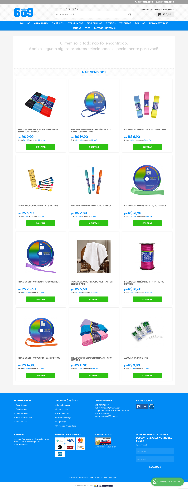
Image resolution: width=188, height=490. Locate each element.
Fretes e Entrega (63, 417)
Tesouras (125, 23)
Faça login (75, 9)
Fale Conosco (168, 9)
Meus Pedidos (156, 9)
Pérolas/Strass (158, 23)
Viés (87, 28)
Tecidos (111, 23)
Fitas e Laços (75, 23)
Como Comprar (63, 405)
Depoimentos (21, 409)
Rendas (76, 28)
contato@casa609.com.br (106, 416)
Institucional (22, 400)
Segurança (61, 421)
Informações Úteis (66, 400)
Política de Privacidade (66, 426)
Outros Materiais (105, 28)
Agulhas (25, 23)
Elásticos (58, 23)
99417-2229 (145, 2)
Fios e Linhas (94, 23)
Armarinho (41, 23)
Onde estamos (22, 413)
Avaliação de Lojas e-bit (105, 447)
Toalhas (140, 23)
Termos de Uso (62, 413)
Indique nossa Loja (24, 417)
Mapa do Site (62, 409)
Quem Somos (21, 405)
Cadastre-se (144, 9)
